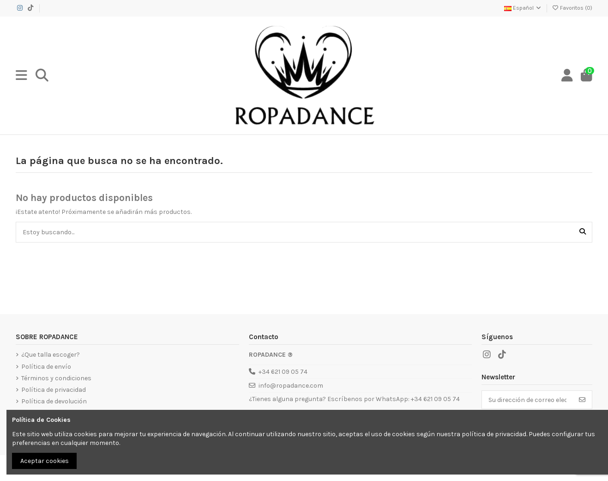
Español (523, 8)
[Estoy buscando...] (582, 232)
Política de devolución (54, 401)
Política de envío (46, 367)
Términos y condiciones (56, 378)
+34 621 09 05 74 (283, 372)
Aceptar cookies (44, 461)
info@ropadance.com (291, 386)
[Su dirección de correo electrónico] (527, 399)
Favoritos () (572, 8)
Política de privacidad (53, 390)
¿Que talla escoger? (50, 355)
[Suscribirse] (582, 399)
